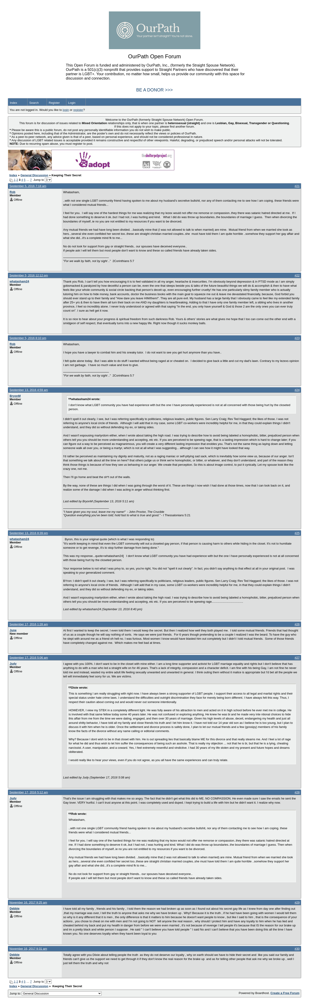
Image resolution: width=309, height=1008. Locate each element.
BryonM (15, 396)
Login (71, 102)
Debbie (14, 908)
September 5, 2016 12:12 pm (28, 275)
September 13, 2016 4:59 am (28, 390)
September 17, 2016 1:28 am (28, 624)
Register (54, 102)
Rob (12, 192)
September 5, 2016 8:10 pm (27, 338)
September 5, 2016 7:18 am (27, 186)
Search (34, 102)
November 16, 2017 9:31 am (28, 948)
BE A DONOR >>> (154, 89)
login (66, 110)
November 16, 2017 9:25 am (28, 902)
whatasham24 (19, 281)
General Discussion (34, 175)
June (13, 630)
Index (13, 102)
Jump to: (56, 993)
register (78, 110)
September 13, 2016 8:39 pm (28, 533)
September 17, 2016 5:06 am (28, 657)
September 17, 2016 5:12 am (28, 792)
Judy (13, 663)
